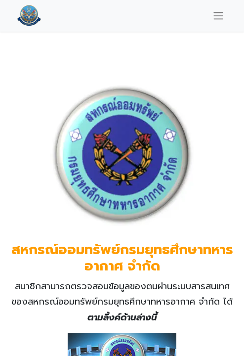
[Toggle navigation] (218, 15)
